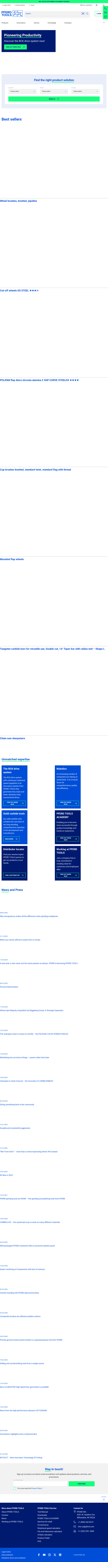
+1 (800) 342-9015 (83, 1522)
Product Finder (44, 1538)
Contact (5, 1515)
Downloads (42, 1515)
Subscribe (82, 1484)
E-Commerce (43, 1525)
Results (54, 99)
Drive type (73, 87)
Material (41, 87)
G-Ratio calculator (45, 1535)
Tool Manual (43, 1512)
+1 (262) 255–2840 (84, 1531)
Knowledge (52, 23)
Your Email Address (18, 1480)
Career (31, 5)
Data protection (19, 5)
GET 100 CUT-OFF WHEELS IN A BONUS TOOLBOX (54, 1)
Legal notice (6, 5)
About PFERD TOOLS (10, 1512)
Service (36, 23)
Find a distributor (86, 5)
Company (68, 23)
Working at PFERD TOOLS (12, 1522)
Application (11, 87)
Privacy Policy (36, 1488)
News (4, 1518)
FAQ (39, 1541)
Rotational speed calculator (49, 1528)
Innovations (21, 23)
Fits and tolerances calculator (50, 1531)
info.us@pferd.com (84, 1526)
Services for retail (45, 1522)
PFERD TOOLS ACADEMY (48, 1518)
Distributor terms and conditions (14, 1558)
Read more (11, 839)
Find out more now (15, 47)
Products (5, 23)
